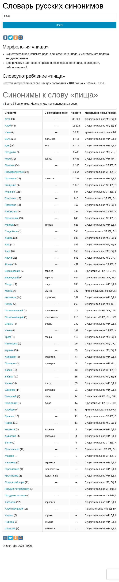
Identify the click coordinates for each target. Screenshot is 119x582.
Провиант (10, 205)
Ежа (7, 244)
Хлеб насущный (14, 508)
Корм (8, 158)
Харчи (8, 257)
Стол (7, 119)
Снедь (8, 284)
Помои (8, 304)
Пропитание (11, 218)
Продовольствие (14, 171)
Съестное (10, 198)
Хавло (8, 370)
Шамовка (10, 389)
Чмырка (9, 521)
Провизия (10, 178)
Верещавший (12, 271)
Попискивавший (14, 310)
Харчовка (10, 502)
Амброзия (10, 356)
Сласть (9, 323)
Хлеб (8, 125)
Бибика (9, 376)
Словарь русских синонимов (53, 6)
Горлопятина (12, 469)
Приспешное (12, 449)
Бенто (8, 442)
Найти (59, 25)
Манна (8, 290)
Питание (9, 165)
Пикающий (11, 403)
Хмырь (9, 238)
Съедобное (11, 231)
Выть (8, 138)
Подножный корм (14, 482)
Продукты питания (15, 495)
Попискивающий (14, 317)
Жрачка (9, 350)
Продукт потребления (17, 488)
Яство (8, 264)
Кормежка (10, 297)
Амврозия (10, 436)
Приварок (10, 363)
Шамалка (10, 528)
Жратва (9, 224)
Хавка (8, 383)
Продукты (10, 152)
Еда (7, 145)
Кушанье (10, 191)
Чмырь (9, 422)
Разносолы (11, 343)
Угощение (10, 185)
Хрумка (9, 515)
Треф (8, 337)
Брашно (9, 416)
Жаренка (10, 429)
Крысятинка (11, 475)
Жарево (9, 455)
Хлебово (10, 409)
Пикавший (10, 396)
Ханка (8, 330)
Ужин (8, 132)
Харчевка (10, 462)
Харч (7, 251)
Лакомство (11, 211)
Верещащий (12, 277)
